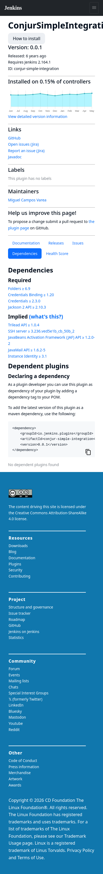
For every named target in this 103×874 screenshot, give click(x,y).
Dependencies (24, 253)
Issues (77, 243)
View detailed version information (37, 116)
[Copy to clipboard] (88, 451)
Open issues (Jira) (23, 144)
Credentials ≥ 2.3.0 (24, 300)
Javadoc (14, 156)
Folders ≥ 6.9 (19, 288)
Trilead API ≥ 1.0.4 (23, 324)
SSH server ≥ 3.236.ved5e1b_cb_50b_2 (41, 331)
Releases (56, 243)
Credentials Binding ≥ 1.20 (31, 294)
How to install (26, 38)
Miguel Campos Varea (27, 199)
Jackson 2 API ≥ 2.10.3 (27, 307)
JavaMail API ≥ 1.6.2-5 (26, 349)
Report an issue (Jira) (26, 150)
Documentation (26, 243)
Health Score (57, 253)
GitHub (14, 138)
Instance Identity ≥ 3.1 (27, 356)
